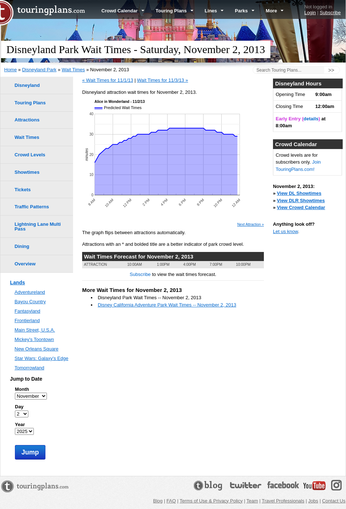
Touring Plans (174, 10)
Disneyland (27, 85)
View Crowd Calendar (301, 207)
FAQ (171, 501)
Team (252, 501)
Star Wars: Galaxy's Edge (41, 358)
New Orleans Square (37, 349)
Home (10, 69)
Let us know (285, 231)
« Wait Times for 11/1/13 (107, 80)
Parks (244, 10)
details (310, 118)
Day (19, 406)
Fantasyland (27, 311)
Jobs (313, 501)
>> (331, 70)
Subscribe (330, 12)
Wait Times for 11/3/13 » (162, 80)
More (274, 10)
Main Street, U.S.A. (35, 330)
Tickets (23, 189)
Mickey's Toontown (34, 339)
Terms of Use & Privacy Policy (211, 501)
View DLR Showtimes (301, 200)
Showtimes (27, 172)
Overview (25, 263)
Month (22, 389)
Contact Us (333, 501)
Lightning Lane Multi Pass (38, 226)
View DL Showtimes (299, 193)
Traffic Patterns (32, 206)
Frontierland (27, 320)
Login (310, 12)
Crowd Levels (30, 154)
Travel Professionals (283, 501)
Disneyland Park (39, 69)
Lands (17, 282)
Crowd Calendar (122, 10)
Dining (22, 246)
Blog (157, 501)
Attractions (27, 120)
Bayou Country (30, 301)
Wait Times (73, 69)
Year (20, 424)
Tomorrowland (29, 367)
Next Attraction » (250, 225)
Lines (214, 10)
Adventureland (30, 292)
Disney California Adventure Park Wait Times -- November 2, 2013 (167, 305)
